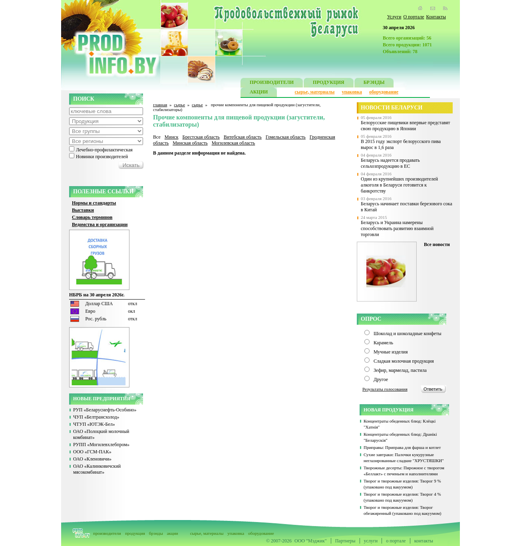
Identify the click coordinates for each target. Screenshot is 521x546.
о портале (396, 541)
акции (172, 533)
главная (160, 104)
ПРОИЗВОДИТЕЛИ (271, 83)
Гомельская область (286, 137)
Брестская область (200, 137)
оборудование (383, 92)
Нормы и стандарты (94, 203)
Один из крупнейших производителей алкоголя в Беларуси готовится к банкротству (399, 185)
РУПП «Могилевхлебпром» (101, 444)
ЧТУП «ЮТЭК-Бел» (94, 424)
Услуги (394, 17)
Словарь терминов (92, 217)
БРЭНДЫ (374, 83)
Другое (381, 379)
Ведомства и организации (99, 224)
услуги (371, 541)
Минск (172, 137)
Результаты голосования (385, 389)
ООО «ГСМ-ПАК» (92, 452)
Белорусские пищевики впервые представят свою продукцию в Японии (405, 125)
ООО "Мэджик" (310, 541)
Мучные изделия (391, 352)
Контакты (436, 17)
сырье (179, 104)
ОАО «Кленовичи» (92, 459)
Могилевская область (233, 143)
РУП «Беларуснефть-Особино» (105, 410)
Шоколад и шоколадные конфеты (407, 333)
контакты (423, 541)
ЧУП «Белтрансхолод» (96, 417)
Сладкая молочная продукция (404, 361)
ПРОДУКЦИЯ (328, 83)
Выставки (83, 210)
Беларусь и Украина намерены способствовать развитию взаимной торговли (397, 228)
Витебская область (243, 137)
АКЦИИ (258, 93)
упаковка (352, 92)
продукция (135, 533)
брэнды (156, 533)
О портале (413, 17)
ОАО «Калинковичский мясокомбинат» (97, 469)
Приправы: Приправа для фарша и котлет (402, 447)
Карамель (383, 342)
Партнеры (345, 541)
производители (107, 533)
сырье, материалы (315, 92)
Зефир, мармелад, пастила (400, 370)
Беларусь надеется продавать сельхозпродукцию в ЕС (390, 163)
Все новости (437, 244)
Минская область (190, 143)
